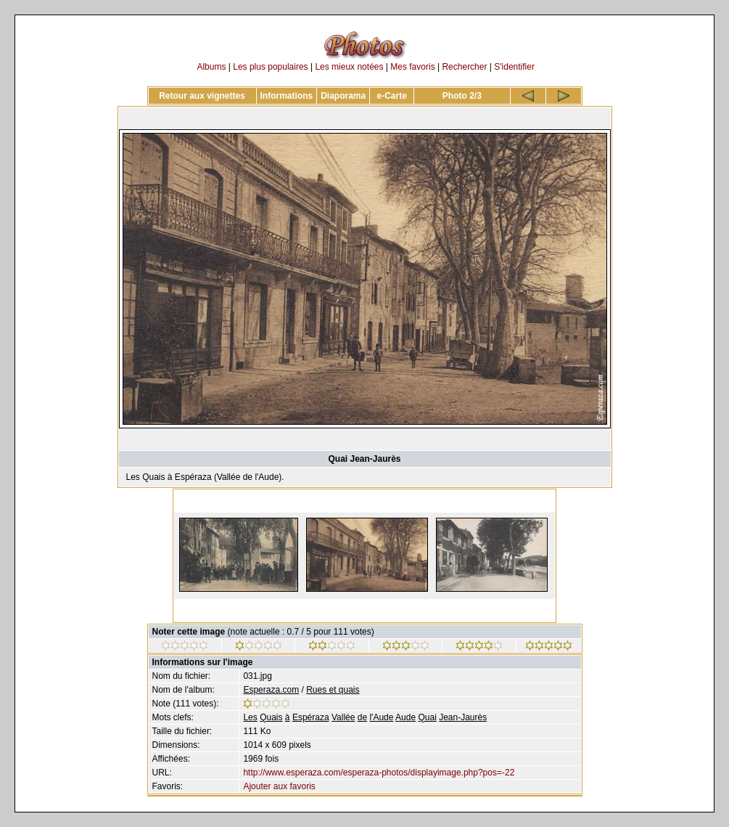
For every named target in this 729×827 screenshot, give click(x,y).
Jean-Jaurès (463, 717)
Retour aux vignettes (202, 96)
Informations (286, 96)
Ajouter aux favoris (279, 786)
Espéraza (310, 717)
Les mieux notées (349, 67)
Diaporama (343, 96)
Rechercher (464, 67)
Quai (427, 717)
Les (250, 717)
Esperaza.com (271, 690)
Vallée (343, 717)
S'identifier (514, 67)
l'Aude (381, 717)
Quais (271, 717)
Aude (405, 717)
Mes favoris (412, 67)
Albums (211, 67)
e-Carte (392, 96)
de (362, 717)
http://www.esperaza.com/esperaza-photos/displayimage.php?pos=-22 (378, 772)
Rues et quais (332, 690)
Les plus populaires (270, 67)
